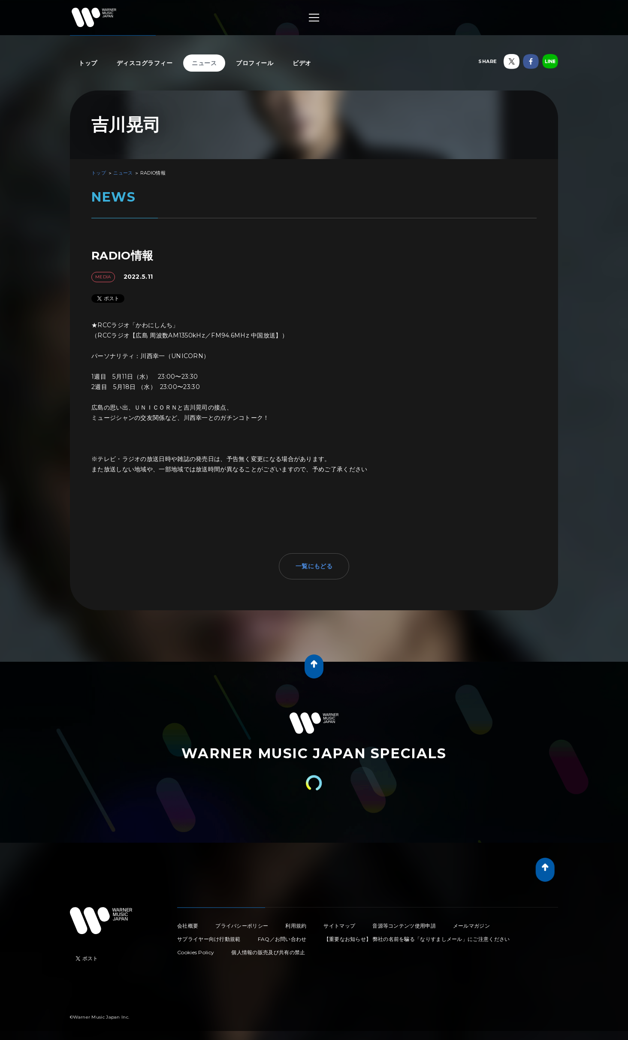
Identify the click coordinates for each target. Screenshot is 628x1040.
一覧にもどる (314, 566)
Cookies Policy (195, 952)
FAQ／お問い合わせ (282, 939)
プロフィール (254, 63)
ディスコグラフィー (145, 63)
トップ (87, 63)
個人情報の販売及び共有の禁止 (268, 952)
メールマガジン (471, 925)
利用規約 (295, 925)
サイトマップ (339, 925)
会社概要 (187, 925)
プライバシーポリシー (241, 925)
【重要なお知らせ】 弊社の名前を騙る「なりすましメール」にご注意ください (417, 939)
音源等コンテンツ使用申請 (404, 925)
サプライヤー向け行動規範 (209, 939)
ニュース (204, 63)
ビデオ (302, 63)
